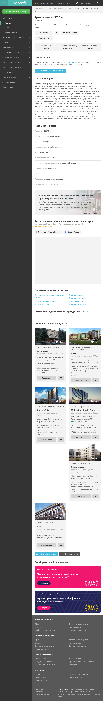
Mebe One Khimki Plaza (83, 410)
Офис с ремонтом (78, 304)
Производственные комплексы (82, 661)
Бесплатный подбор (16, 11)
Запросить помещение (44, 680)
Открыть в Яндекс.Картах (48, 232)
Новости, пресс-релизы (78, 674)
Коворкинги (74, 664)
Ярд (39, 526)
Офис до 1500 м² (77, 298)
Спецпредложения (42, 677)
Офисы (37, 624)
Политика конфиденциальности (44, 692)
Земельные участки (77, 630)
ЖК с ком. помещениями (45, 664)
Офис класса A (42, 304)
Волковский (77, 467)
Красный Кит (44, 410)
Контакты (39, 689)
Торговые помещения (78, 624)
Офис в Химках (76, 295)
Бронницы (42, 350)
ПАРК (73, 353)
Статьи (37, 674)
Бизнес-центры (41, 658)
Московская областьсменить (49, 3)
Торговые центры (76, 658)
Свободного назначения (45, 630)
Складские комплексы (44, 661)
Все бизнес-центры (69, 554)
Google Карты (72, 232)
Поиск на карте (75, 677)
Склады (38, 627)
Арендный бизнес (42, 649)
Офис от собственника (45, 301)
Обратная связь (84, 3)
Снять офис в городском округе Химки (49, 296)
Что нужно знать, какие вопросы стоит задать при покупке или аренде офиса (66, 197)
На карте (44, 32)
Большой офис (76, 301)
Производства (75, 627)
